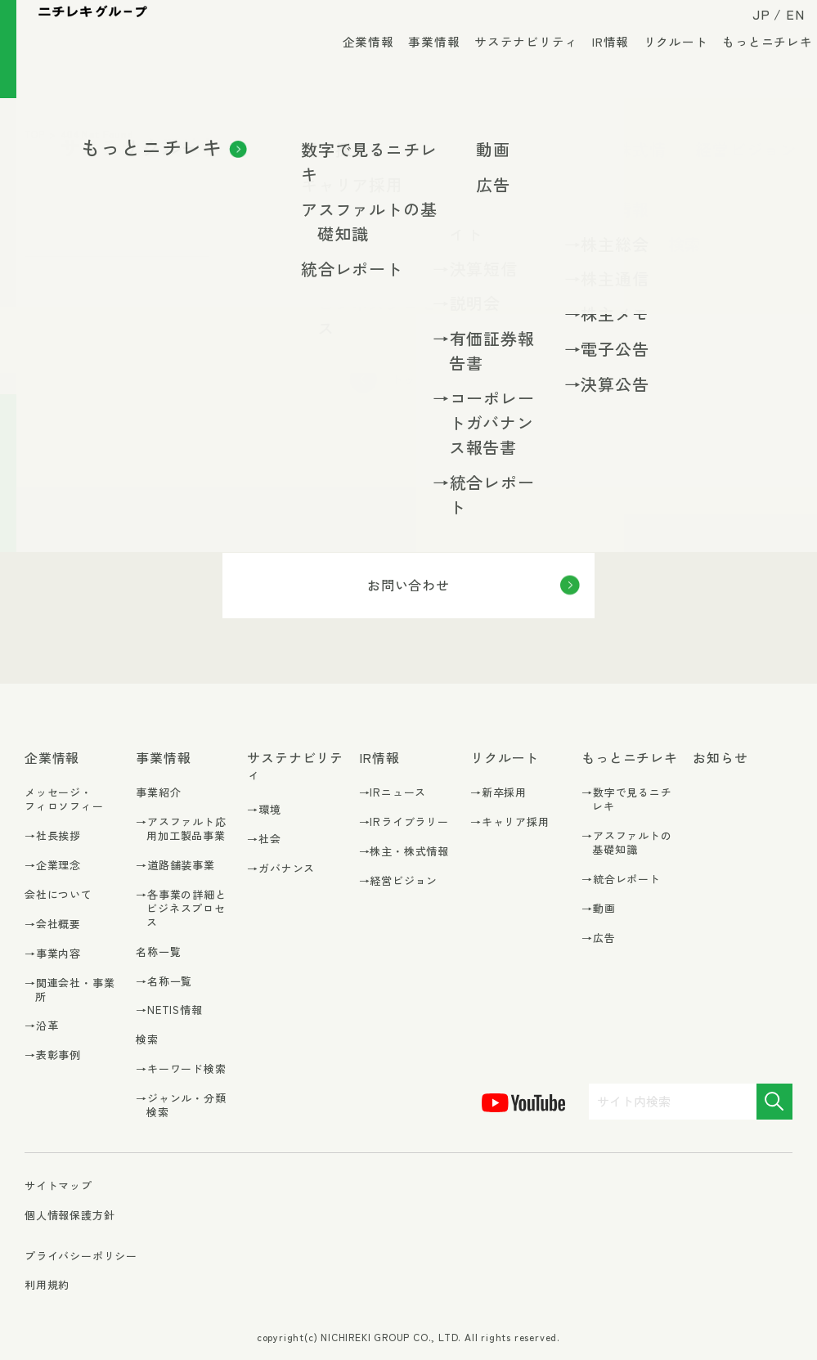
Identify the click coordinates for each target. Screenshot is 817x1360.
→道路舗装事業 (175, 866)
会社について (58, 894)
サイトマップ (58, 1186)
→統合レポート (621, 879)
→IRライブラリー (404, 822)
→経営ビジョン (398, 881)
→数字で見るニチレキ (626, 800)
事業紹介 (158, 792)
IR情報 (598, 65)
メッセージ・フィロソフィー (64, 799)
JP (749, 26)
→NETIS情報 (169, 1010)
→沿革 (41, 1026)
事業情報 (421, 65)
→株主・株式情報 (404, 852)
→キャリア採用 (510, 822)
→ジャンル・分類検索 (181, 1106)
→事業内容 (53, 954)
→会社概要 (53, 924)
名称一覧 (158, 951)
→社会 (264, 839)
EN (783, 26)
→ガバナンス (281, 869)
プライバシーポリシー (81, 1255)
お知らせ (720, 757)
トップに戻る (430, 379)
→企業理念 (53, 866)
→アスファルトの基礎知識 (626, 843)
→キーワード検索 (181, 1069)
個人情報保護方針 (69, 1215)
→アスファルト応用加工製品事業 (181, 829)
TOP (34, 134)
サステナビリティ (513, 65)
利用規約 (47, 1284)
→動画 (598, 909)
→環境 (264, 810)
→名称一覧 (164, 982)
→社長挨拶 (53, 836)
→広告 (598, 938)
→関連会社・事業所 (69, 990)
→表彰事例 (53, 1055)
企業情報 (356, 65)
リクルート (663, 65)
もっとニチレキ (755, 65)
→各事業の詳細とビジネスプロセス (181, 909)
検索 (147, 1039)
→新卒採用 (498, 793)
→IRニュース (393, 793)
